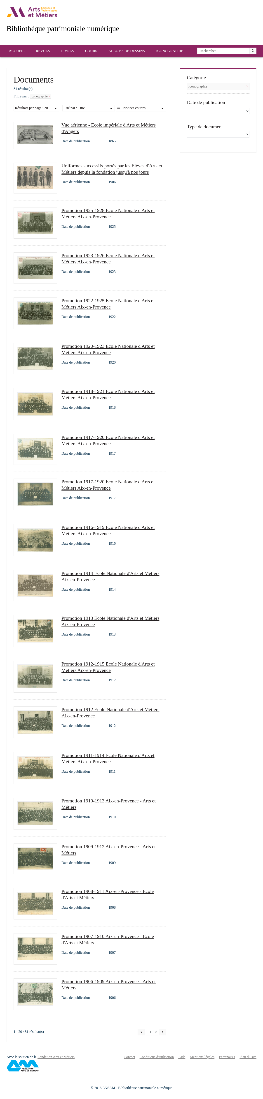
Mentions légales (202, 1057)
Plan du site (248, 1057)
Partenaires (227, 1057)
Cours (91, 51)
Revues (43, 51)
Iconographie (169, 51)
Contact (129, 1057)
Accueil (16, 51)
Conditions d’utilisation (157, 1057)
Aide (181, 1057)
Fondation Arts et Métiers (56, 1057)
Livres (67, 51)
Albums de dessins (126, 51)
